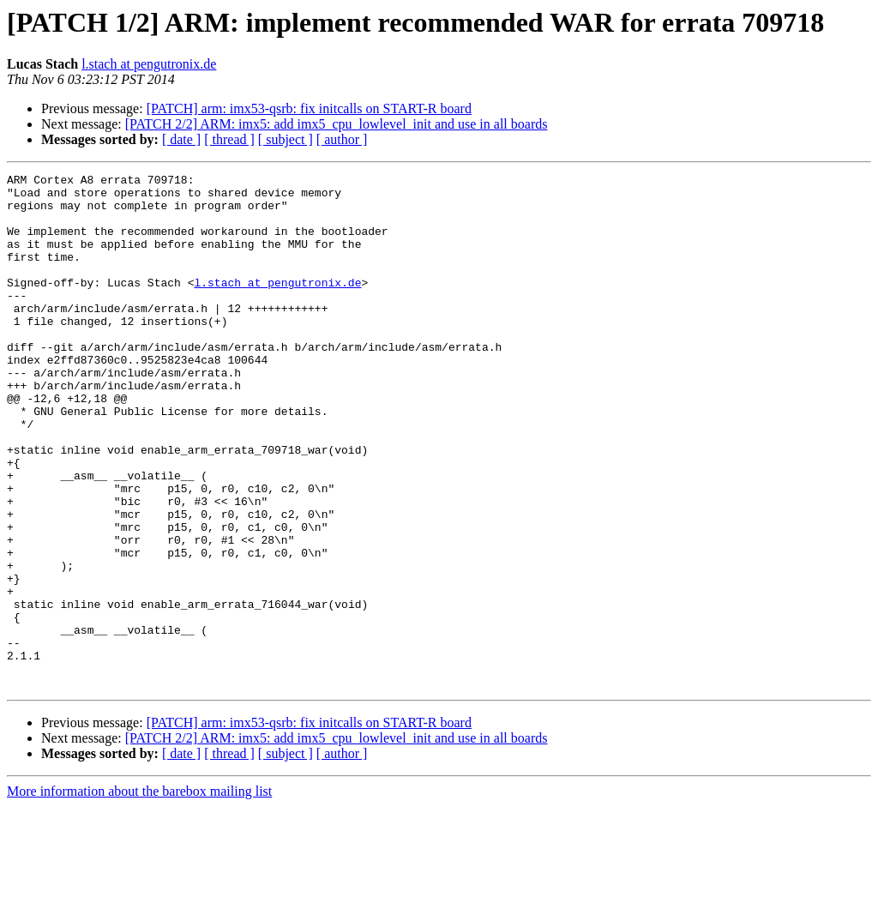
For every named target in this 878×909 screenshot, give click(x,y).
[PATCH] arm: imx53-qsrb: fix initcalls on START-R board (309, 108)
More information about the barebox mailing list (139, 894)
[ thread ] (229, 139)
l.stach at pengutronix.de (148, 64)
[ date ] (181, 139)
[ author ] (342, 139)
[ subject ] (285, 139)
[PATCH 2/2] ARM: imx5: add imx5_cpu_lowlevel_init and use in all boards (336, 124)
